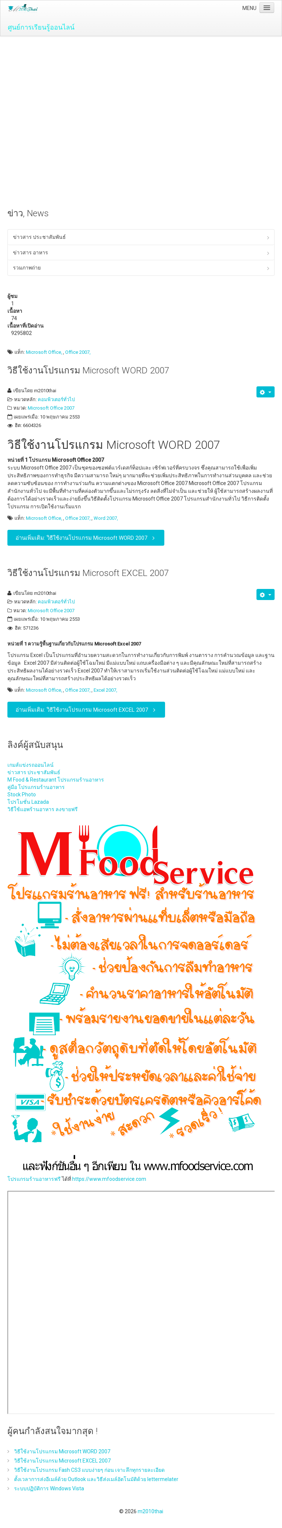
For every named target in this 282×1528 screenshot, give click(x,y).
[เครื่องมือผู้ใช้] (265, 391)
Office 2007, (78, 352)
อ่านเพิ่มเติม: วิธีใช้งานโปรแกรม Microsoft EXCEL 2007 (87, 709)
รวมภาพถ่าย (27, 268)
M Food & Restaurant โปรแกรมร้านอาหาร (55, 780)
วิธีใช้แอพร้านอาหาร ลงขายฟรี (42, 809)
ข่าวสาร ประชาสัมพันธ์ (39, 237)
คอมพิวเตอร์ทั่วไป (56, 399)
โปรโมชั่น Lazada (28, 802)
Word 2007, (106, 518)
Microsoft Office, (44, 352)
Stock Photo (21, 794)
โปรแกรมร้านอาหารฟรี (34, 1179)
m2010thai (150, 1511)
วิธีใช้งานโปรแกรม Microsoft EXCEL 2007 (88, 573)
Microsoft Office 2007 (51, 408)
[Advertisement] (141, 91)
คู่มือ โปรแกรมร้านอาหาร (36, 787)
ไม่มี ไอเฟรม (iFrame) (141, 1302)
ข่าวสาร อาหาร (30, 252)
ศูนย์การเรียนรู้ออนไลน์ (41, 27)
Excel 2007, (105, 690)
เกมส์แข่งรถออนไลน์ (30, 765)
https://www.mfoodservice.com (109, 1179)
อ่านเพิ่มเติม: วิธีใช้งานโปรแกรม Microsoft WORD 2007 (87, 537)
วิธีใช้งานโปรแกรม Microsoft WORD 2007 (88, 370)
